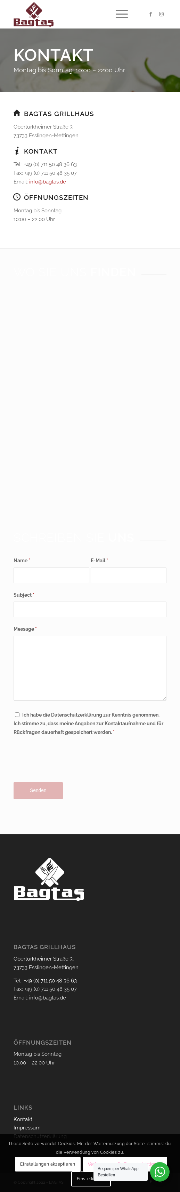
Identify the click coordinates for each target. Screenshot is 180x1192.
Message (25, 629)
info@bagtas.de (47, 182)
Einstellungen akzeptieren (47, 1164)
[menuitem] (118, 14)
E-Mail (99, 560)
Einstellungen (91, 1178)
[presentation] (66, 764)
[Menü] (118, 14)
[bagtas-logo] (75, 14)
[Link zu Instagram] (161, 14)
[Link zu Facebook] (151, 14)
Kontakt (23, 1119)
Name (22, 560)
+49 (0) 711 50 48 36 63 (50, 981)
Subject (24, 595)
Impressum (27, 1128)
